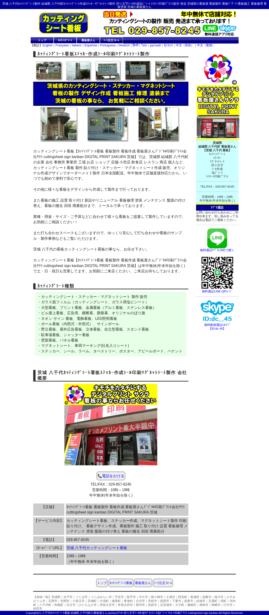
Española (91, 45)
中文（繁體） (206, 45)
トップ (42, 40)
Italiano (77, 45)
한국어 (168, 45)
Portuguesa (108, 45)
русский (155, 45)
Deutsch (124, 45)
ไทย (144, 45)
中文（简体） (185, 45)
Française (62, 45)
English (47, 45)
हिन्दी (135, 45)
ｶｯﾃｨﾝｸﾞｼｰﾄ (65, 40)
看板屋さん (88, 40)
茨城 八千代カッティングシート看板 (96, 548)
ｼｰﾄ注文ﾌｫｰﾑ (111, 40)
